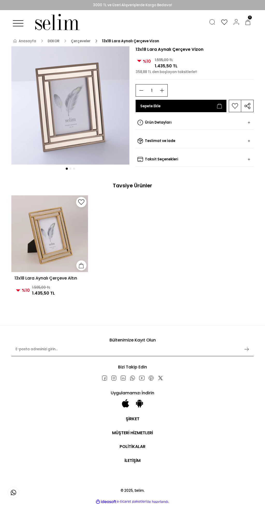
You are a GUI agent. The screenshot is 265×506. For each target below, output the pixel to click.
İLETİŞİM (132, 461)
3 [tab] (74, 169)
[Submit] (246, 349)
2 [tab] (70, 169)
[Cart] (248, 22)
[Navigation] (18, 23)
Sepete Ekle (181, 106)
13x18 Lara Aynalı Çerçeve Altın (45, 278)
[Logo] (56, 22)
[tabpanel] (70, 105)
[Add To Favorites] (235, 106)
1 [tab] (67, 169)
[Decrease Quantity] (141, 90)
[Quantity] (152, 90)
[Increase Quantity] (162, 90)
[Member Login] (236, 22)
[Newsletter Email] (132, 351)
